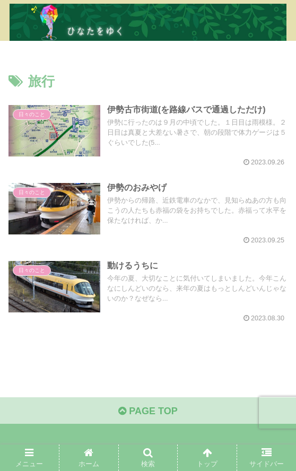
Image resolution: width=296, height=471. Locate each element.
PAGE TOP (147, 411)
